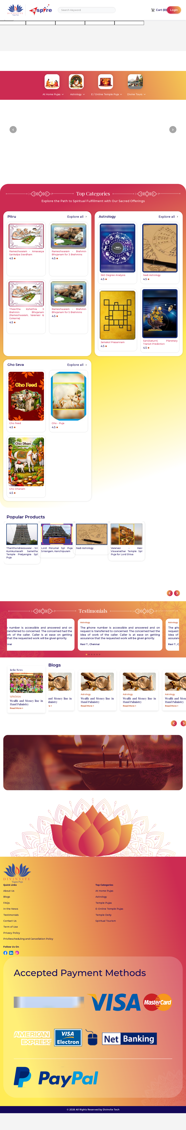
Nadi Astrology (15, 548)
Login (174, 10)
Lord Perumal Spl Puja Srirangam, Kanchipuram (126, 550)
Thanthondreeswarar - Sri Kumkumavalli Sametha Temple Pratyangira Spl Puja (91, 553)
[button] (13, 129)
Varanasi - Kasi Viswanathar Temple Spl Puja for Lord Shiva (57, 551)
